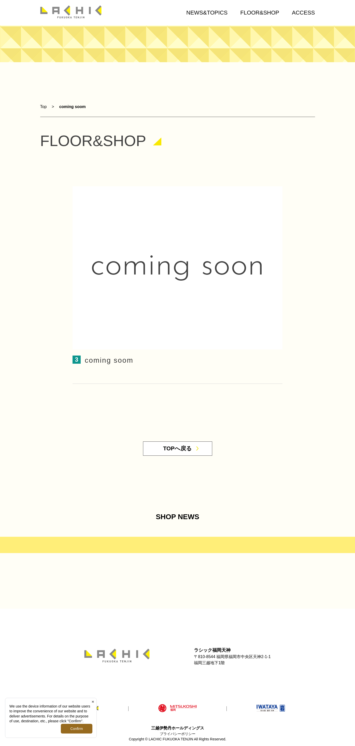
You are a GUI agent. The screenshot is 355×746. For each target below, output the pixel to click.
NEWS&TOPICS (207, 12)
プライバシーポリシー (177, 734)
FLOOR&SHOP (259, 12)
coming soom (72, 106)
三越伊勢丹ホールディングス (177, 728)
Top (43, 106)
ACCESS (303, 12)
